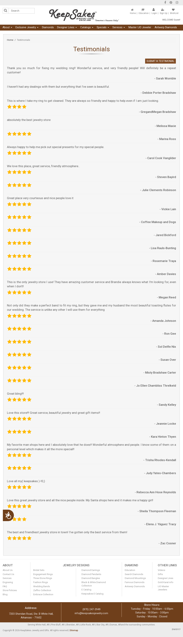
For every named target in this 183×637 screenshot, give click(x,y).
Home (133, 13)
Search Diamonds (134, 574)
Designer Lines (67, 27)
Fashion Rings (40, 582)
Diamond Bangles (90, 578)
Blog (5, 594)
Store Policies (10, 590)
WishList (174, 13)
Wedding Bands (41, 586)
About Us (8, 570)
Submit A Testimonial (160, 61)
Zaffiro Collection (42, 590)
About (7, 27)
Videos (161, 570)
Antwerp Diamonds (166, 27)
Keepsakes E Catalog (92, 593)
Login (154, 13)
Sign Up (163, 13)
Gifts (160, 574)
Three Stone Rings (42, 578)
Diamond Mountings (135, 578)
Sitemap (74, 630)
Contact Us (8, 574)
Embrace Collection (43, 594)
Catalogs (86, 27)
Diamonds (48, 27)
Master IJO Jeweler (139, 27)
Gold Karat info (165, 582)
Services (118, 27)
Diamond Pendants (91, 574)
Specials (103, 27)
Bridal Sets (38, 570)
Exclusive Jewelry (27, 27)
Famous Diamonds (134, 582)
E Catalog (86, 589)
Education (144, 13)
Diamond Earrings (90, 570)
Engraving (8, 582)
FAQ (5, 586)
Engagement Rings (43, 574)
